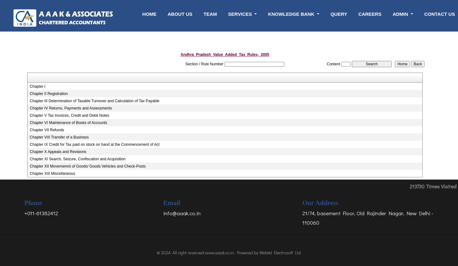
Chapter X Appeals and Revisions (58, 152)
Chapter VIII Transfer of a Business (59, 137)
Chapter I (37, 86)
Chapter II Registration (49, 94)
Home (149, 14)
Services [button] (240, 14)
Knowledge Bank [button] (292, 14)
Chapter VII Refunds (47, 130)
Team (210, 14)
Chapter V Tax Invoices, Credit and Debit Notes (69, 115)
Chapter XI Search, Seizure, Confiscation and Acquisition (77, 159)
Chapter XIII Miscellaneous (52, 173)
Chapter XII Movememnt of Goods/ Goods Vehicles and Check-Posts (88, 166)
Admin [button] (401, 14)
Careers (369, 14)
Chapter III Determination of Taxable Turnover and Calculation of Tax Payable (94, 101)
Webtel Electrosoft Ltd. (280, 253)
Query (338, 14)
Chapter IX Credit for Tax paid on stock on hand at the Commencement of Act (95, 144)
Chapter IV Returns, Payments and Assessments (71, 108)
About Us (180, 14)
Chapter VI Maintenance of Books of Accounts (68, 123)
